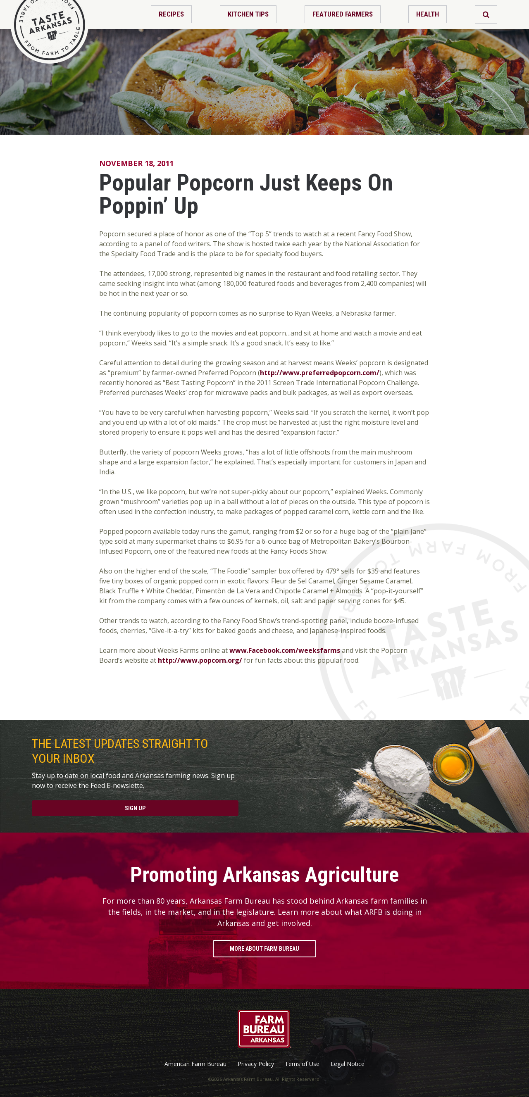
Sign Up (135, 808)
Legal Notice (348, 1064)
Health (427, 14)
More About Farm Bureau (264, 948)
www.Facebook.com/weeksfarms (284, 650)
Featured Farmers (342, 14)
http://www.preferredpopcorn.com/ (319, 372)
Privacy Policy (256, 1064)
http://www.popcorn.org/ (200, 660)
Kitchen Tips (248, 14)
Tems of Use (302, 1064)
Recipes (171, 14)
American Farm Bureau (195, 1064)
